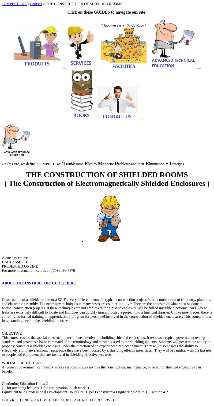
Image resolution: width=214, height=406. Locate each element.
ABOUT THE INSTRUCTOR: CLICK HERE (39, 283)
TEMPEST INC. (14, 4)
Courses (36, 4)
